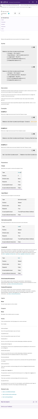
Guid (19, 226)
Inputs (3, 28)
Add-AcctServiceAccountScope (9, 394)
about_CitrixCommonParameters (15, 283)
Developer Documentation (12, 2)
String (19, 172)
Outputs (3, 30)
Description (4, 22)
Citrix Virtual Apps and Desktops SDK (11, 5)
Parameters (4, 26)
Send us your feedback (6, 406)
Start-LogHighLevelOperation (9, 253)
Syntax (3, 19)
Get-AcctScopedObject (8, 397)
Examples (3, 24)
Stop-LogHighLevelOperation (24, 253)
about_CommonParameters (14, 293)
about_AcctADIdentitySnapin (9, 391)
